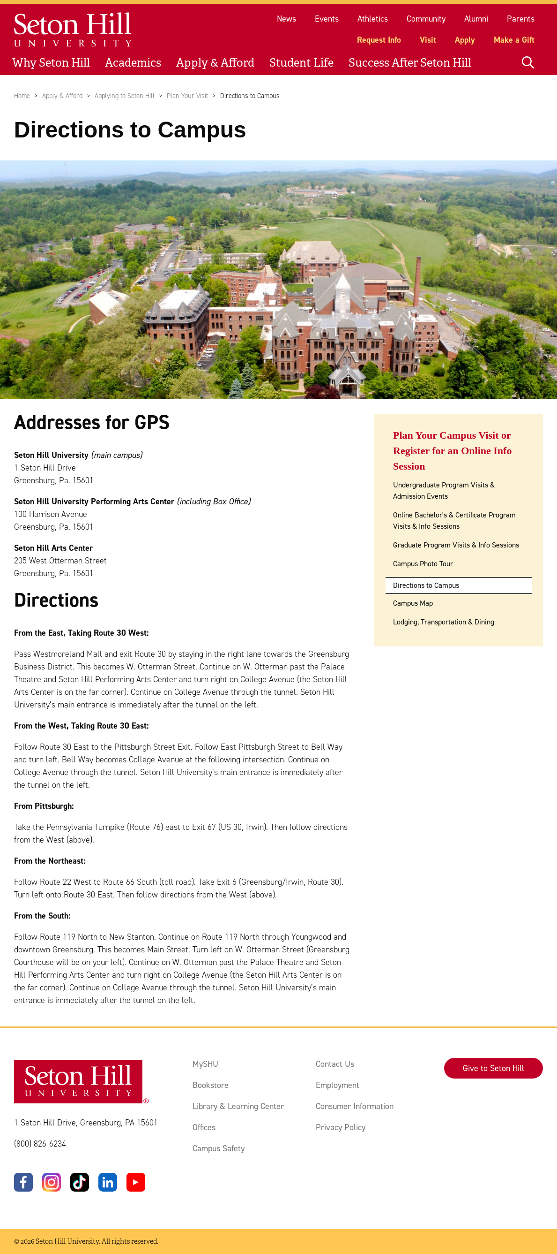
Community (426, 18)
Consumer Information (355, 1106)
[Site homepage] (73, 30)
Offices (204, 1127)
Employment (337, 1085)
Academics (133, 63)
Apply (465, 40)
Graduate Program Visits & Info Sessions (456, 545)
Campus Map (413, 603)
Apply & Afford (215, 63)
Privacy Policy (340, 1127)
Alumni (476, 18)
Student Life (301, 63)
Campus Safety (219, 1148)
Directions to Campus (426, 585)
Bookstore (211, 1085)
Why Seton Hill (51, 63)
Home (22, 95)
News (286, 18)
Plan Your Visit (187, 95)
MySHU (205, 1064)
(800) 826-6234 (40, 1143)
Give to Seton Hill (493, 1068)
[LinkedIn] (107, 1182)
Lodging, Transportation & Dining (443, 622)
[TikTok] (79, 1182)
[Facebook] (23, 1182)
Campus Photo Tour (423, 564)
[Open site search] (528, 63)
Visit (428, 40)
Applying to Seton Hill (125, 95)
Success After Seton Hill (410, 63)
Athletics (372, 18)
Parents (521, 18)
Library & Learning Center (238, 1106)
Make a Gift (514, 40)
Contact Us (335, 1064)
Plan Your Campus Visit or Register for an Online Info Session (452, 450)
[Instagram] (51, 1182)
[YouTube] (135, 1182)
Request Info (379, 40)
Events (327, 18)
